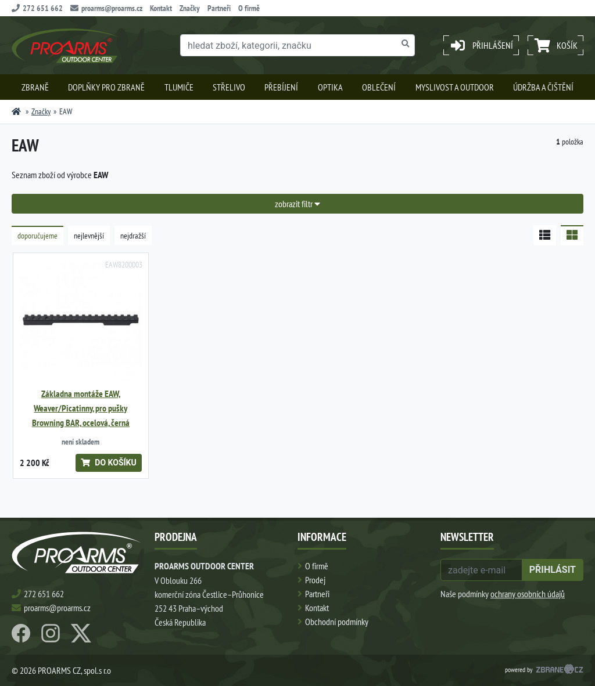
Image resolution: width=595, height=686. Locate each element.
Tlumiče (178, 87)
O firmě (249, 8)
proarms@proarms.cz (106, 8)
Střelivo (229, 87)
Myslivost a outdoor (454, 87)
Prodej (315, 580)
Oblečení (379, 87)
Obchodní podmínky (336, 621)
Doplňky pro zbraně (106, 87)
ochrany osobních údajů (527, 594)
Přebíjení (281, 87)
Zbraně (35, 87)
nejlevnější (89, 235)
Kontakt (161, 8)
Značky (190, 8)
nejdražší (133, 235)
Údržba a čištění (543, 87)
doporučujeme (37, 235)
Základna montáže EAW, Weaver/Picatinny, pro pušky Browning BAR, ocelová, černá (81, 408)
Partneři (219, 8)
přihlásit (552, 569)
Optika (330, 87)
